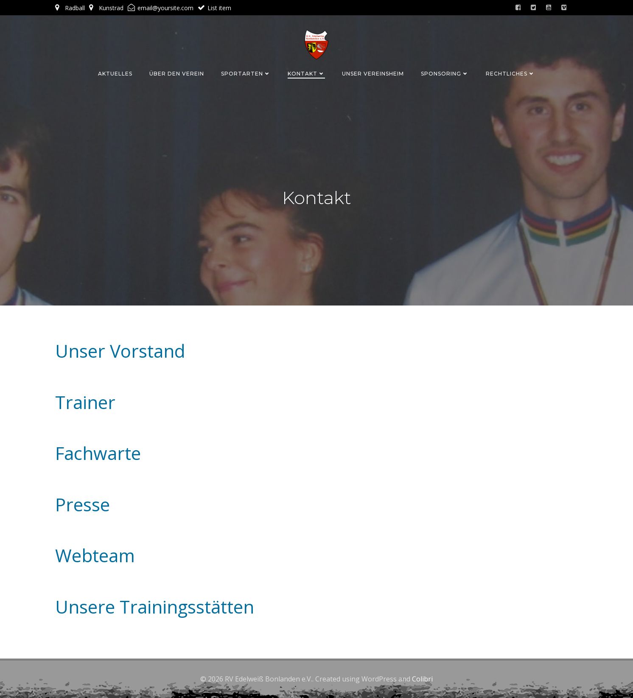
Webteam (95, 555)
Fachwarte (98, 453)
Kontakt (306, 73)
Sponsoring (445, 73)
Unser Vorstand (120, 351)
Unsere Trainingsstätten (154, 606)
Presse (82, 504)
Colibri (422, 679)
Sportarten (246, 73)
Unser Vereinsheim (373, 73)
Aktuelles (115, 73)
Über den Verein (176, 73)
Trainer (85, 402)
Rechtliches (510, 73)
